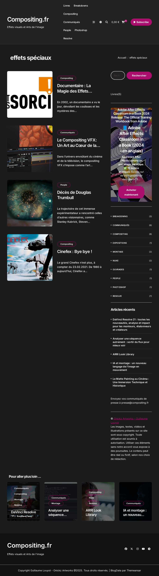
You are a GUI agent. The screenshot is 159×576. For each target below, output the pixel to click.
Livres (66, 5)
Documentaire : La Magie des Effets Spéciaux (74, 91)
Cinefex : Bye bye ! (74, 251)
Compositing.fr (28, 19)
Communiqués (71, 22)
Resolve (67, 38)
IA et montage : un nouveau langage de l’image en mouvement (129, 366)
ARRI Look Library (123, 354)
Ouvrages (118, 269)
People (67, 30)
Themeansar (134, 570)
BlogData (116, 570)
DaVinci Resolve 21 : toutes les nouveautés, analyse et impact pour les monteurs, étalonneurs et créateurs (132, 324)
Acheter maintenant (131, 192)
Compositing (70, 13)
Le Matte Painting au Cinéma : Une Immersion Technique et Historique (131, 382)
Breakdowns (81, 5)
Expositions (120, 243)
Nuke (116, 260)
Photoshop (81, 30)
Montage (118, 251)
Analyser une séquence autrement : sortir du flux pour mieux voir (131, 342)
